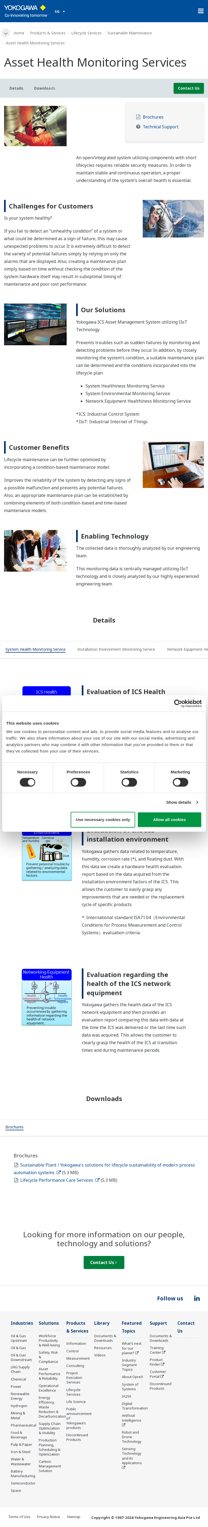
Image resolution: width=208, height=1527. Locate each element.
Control (72, 1351)
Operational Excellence (48, 1388)
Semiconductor (23, 1483)
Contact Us (189, 88)
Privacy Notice (48, 1516)
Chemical (18, 1379)
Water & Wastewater (21, 1461)
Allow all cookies (169, 819)
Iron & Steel (20, 1451)
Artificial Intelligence (131, 1417)
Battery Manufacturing (23, 1473)
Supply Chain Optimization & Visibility (50, 1428)
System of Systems (130, 1386)
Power (16, 1386)
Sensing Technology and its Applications (132, 1455)
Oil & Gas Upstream (19, 1338)
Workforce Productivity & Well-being (49, 1340)
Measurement (78, 1358)
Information (76, 1343)
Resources (103, 1347)
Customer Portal (158, 1374)
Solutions (49, 1323)
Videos (100, 1355)
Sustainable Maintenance (130, 32)
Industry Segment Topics (129, 1365)
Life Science (76, 1401)
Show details (178, 802)
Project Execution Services (74, 1377)
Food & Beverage (19, 1435)
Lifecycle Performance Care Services (60, 1180)
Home (19, 32)
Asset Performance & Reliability (49, 1373)
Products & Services (48, 32)
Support (158, 1323)
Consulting (75, 1365)
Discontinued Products (77, 1437)
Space (16, 1490)
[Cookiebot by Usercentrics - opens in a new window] (178, 703)
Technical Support (160, 127)
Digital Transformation (135, 1406)
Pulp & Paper (21, 1444)
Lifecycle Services (86, 32)
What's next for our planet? (131, 1348)
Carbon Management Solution (50, 1466)
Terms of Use (19, 1516)
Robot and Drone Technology (131, 1437)
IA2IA (126, 1396)
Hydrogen (19, 1405)
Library (101, 1323)
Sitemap (73, 1516)
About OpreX (132, 1376)
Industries (22, 1323)
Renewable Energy (20, 1396)
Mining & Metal (18, 1415)
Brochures (153, 117)
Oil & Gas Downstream (21, 1357)
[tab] (35, 650)
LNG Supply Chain (20, 1369)
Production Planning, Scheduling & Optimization (49, 1447)
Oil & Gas (18, 1347)
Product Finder (156, 1362)
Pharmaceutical (23, 1425)
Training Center (157, 1350)
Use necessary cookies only (103, 819)
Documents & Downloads (105, 1338)
